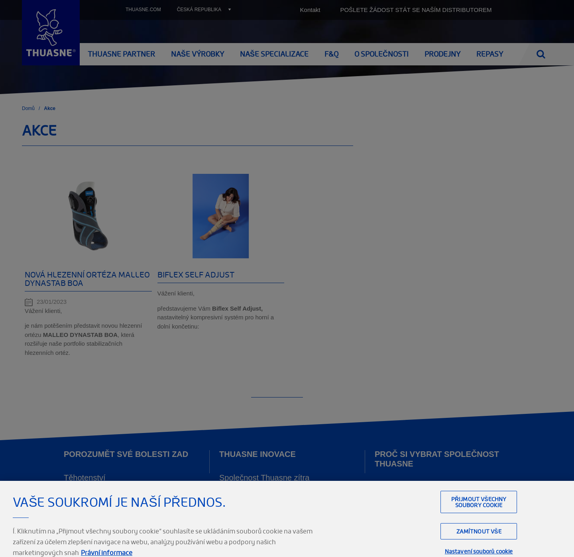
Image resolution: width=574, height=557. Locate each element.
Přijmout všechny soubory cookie (479, 511)
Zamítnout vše (478, 540)
